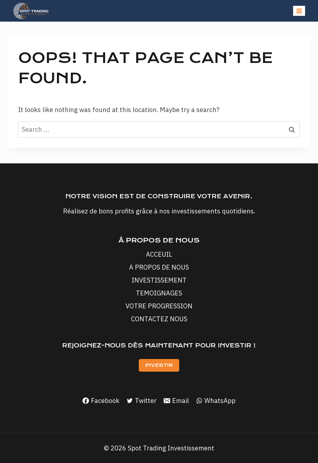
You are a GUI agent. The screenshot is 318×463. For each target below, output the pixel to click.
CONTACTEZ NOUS (159, 318)
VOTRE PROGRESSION (159, 306)
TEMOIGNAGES (159, 293)
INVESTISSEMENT (159, 280)
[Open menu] (299, 11)
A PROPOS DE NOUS (159, 267)
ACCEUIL (159, 254)
